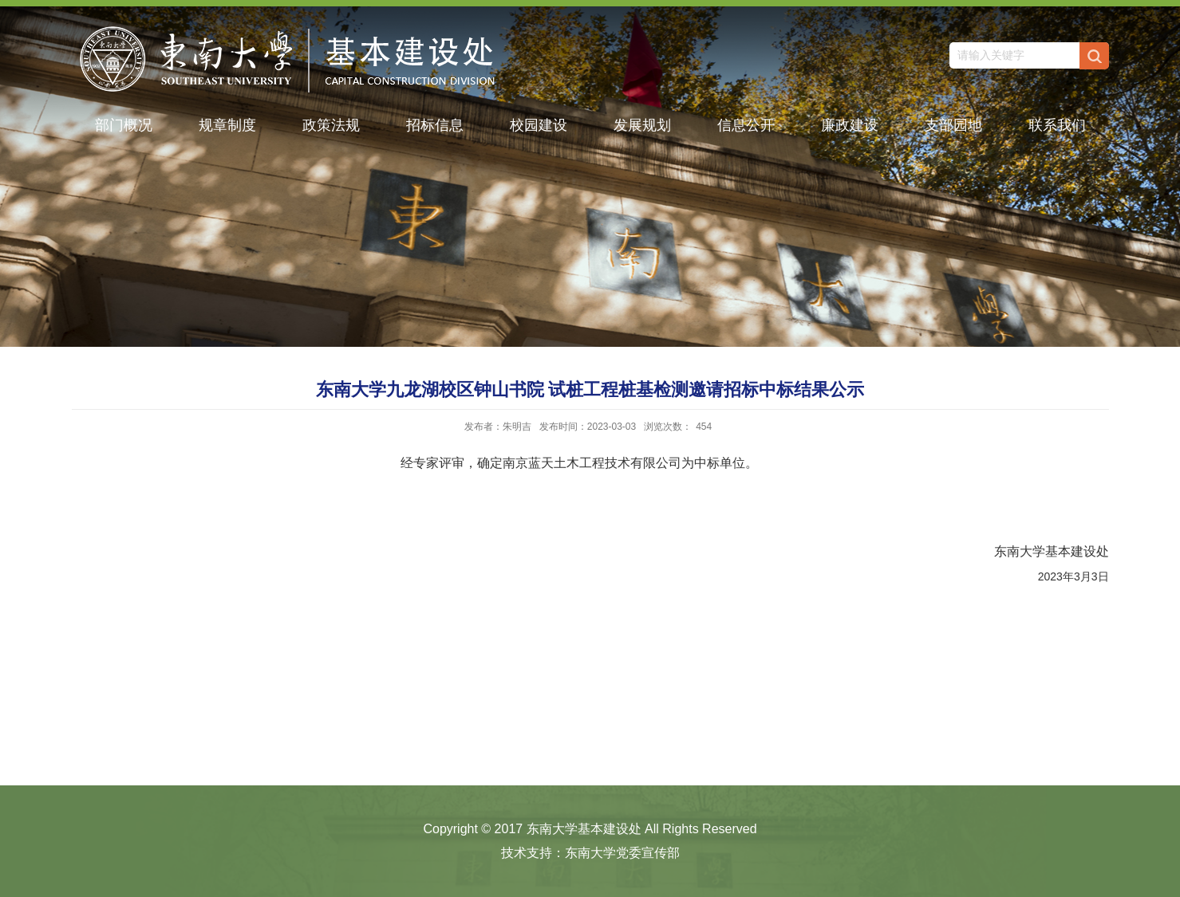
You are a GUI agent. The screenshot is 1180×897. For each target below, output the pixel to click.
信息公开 (746, 125)
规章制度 (227, 125)
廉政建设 (849, 125)
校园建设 (538, 125)
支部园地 (953, 125)
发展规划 (642, 125)
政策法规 (331, 125)
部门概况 (123, 125)
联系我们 (1057, 125)
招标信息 (435, 125)
